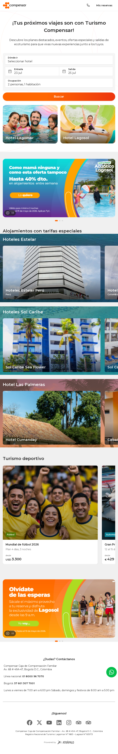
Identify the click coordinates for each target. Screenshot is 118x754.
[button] (59, 60)
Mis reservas (104, 5)
